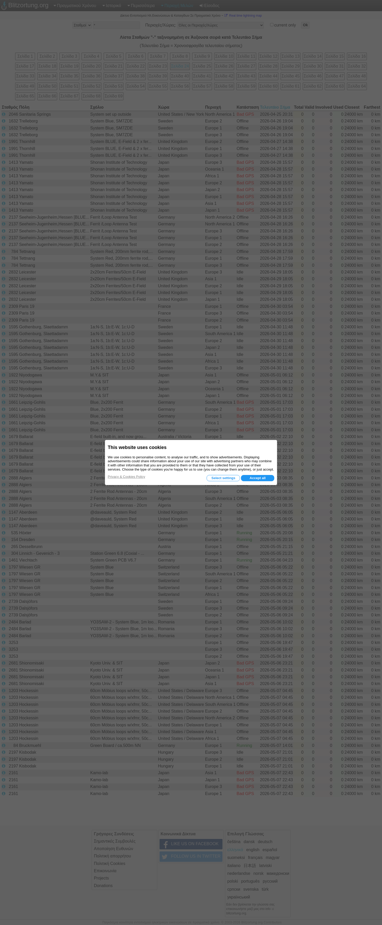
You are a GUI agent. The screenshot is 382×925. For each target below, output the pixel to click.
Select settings (223, 478)
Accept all (257, 478)
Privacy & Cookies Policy (126, 477)
